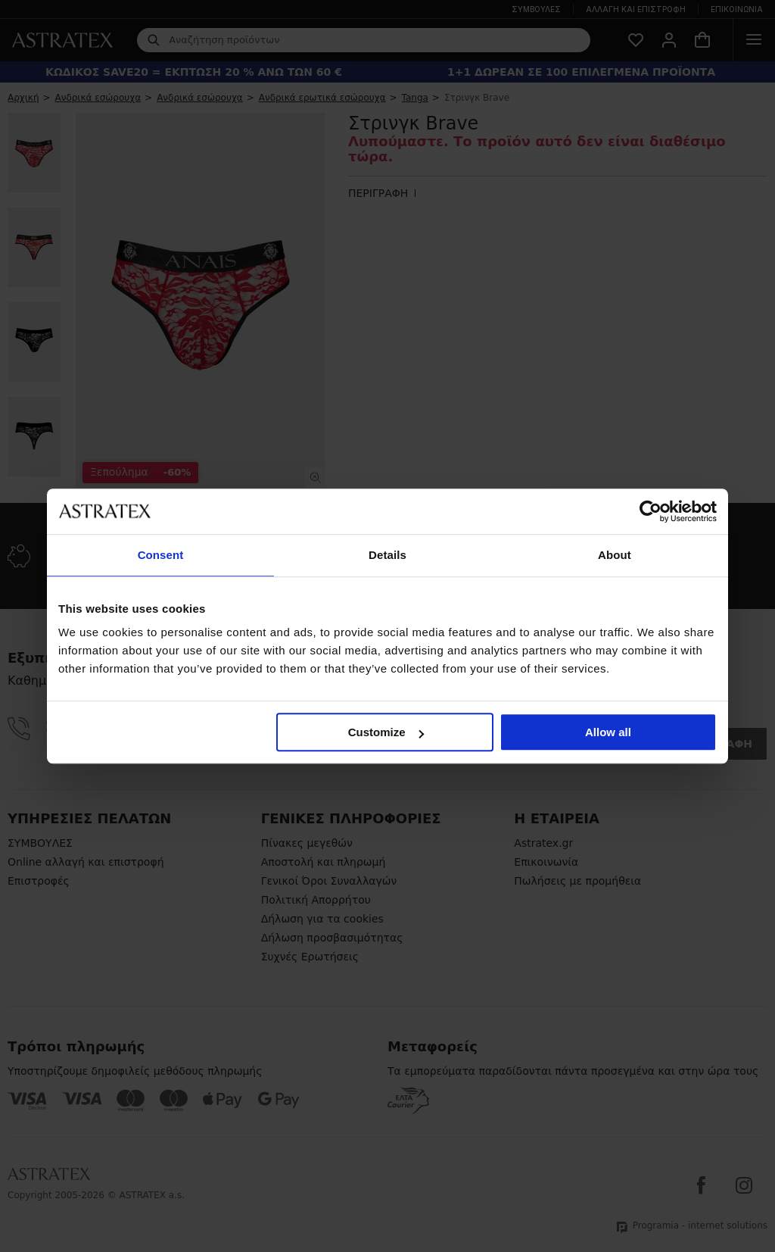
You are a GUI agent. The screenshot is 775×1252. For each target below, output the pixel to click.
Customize (386, 732)
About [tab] (614, 554)
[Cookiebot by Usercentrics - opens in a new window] (650, 511)
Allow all (608, 732)
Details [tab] (387, 554)
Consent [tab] (161, 554)
